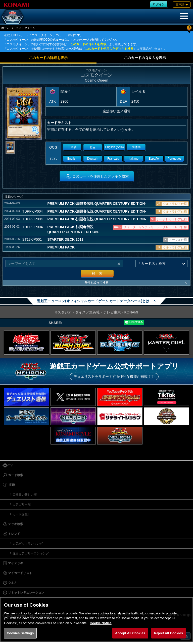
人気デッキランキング (28, 543)
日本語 (72, 147)
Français (113, 158)
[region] (96, 619)
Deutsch (92, 158)
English (72, 158)
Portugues (174, 158)
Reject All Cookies (168, 633)
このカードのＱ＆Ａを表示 (88, 44)
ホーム (5, 27)
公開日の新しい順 (25, 494)
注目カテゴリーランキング (31, 553)
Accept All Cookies (130, 633)
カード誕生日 (22, 514)
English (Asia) (114, 147)
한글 (93, 147)
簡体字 (136, 147)
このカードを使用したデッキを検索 (109, 48)
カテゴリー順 (22, 504)
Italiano (133, 158)
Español (154, 158)
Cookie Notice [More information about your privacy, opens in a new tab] (101, 623)
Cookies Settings (20, 633)
